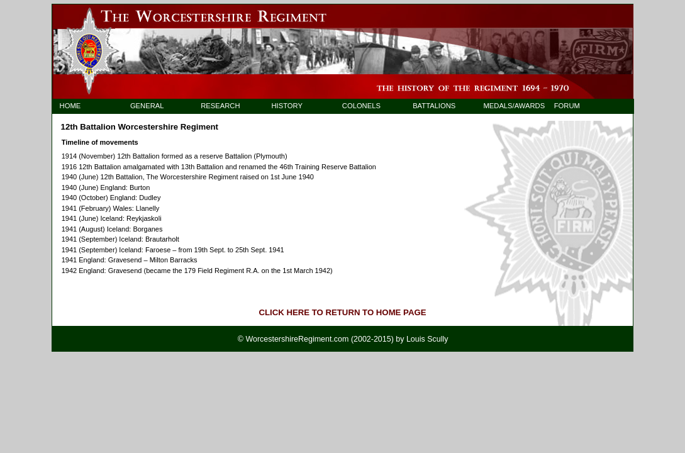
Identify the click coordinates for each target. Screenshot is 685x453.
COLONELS (361, 105)
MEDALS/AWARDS (508, 105)
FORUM (567, 105)
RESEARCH (220, 105)
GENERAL (147, 105)
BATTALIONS (434, 105)
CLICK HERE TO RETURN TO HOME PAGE (342, 312)
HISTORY (287, 105)
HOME (70, 105)
